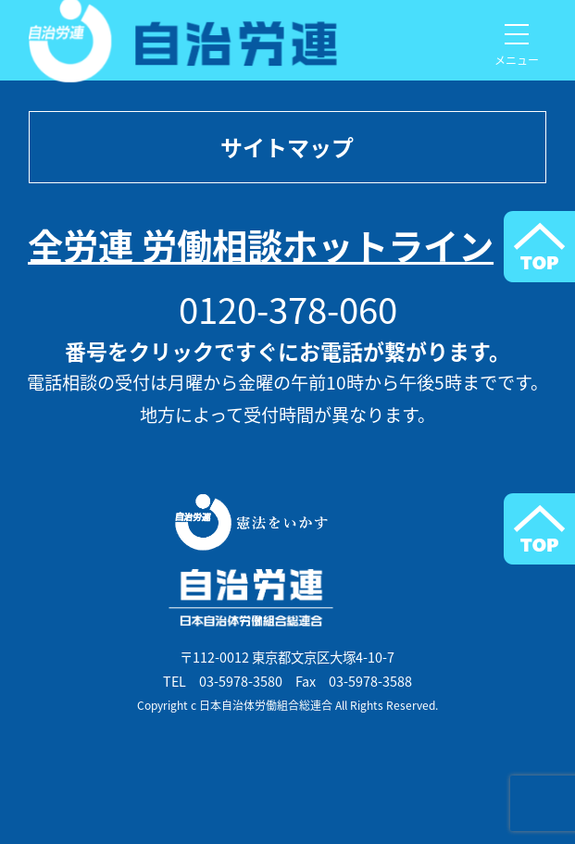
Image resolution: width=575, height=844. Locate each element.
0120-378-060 (288, 308)
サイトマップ (287, 147)
